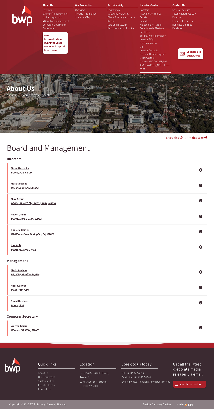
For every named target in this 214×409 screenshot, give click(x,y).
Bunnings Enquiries (182, 24)
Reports (144, 21)
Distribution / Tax (148, 43)
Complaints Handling (183, 21)
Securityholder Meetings (152, 28)
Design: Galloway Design (157, 404)
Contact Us (178, 5)
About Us (48, 5)
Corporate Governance (54, 24)
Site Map (61, 404)
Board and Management (56, 21)
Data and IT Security (118, 24)
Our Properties (83, 5)
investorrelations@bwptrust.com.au (149, 381)
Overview (47, 10)
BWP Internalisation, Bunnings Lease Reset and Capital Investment (54, 43)
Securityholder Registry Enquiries (184, 15)
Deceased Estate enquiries (153, 54)
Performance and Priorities (121, 28)
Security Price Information (153, 35)
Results (143, 17)
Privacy (41, 404)
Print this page (196, 138)
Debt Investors (147, 57)
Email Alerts (178, 28)
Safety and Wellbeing (118, 13)
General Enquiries (181, 10)
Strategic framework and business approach (55, 15)
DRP (142, 46)
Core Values (49, 28)
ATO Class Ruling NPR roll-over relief (155, 67)
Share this (174, 138)
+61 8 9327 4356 (135, 373)
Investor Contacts (149, 50)
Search (51, 404)
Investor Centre (149, 5)
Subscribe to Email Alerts (190, 53)
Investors (144, 10)
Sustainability (116, 5)
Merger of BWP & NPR (151, 24)
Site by (184, 404)
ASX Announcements (150, 13)
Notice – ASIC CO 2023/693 (153, 61)
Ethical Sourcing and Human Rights (122, 19)
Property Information (85, 13)
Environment (114, 10)
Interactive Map (82, 17)
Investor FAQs (147, 39)
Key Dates (145, 32)
